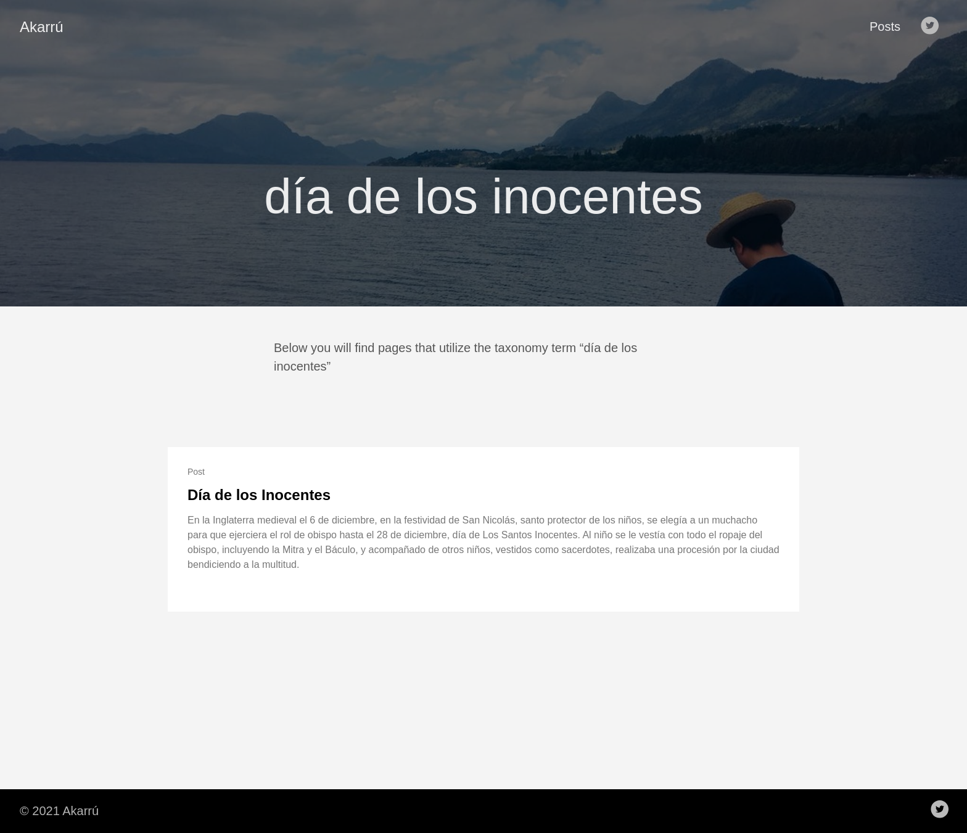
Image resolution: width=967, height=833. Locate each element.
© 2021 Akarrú (59, 811)
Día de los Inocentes (259, 494)
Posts (885, 26)
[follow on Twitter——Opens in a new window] (932, 26)
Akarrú (42, 26)
